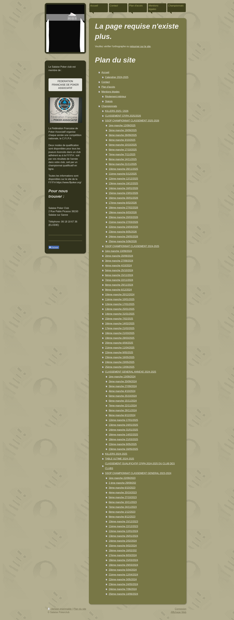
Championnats (109, 106)
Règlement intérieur (115, 96)
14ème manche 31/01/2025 (119, 314)
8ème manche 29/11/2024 (119, 285)
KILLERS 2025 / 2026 (116, 111)
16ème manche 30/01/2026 (123, 198)
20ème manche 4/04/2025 (119, 343)
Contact (105, 82)
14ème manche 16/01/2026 (123, 188)
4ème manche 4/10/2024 (118, 265)
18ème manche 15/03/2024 (123, 560)
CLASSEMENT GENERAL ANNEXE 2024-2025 (130, 372)
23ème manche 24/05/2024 (123, 584)
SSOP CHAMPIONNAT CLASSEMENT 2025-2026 (132, 120)
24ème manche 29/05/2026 (123, 236)
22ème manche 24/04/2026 (123, 227)
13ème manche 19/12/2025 (123, 183)
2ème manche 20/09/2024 (119, 256)
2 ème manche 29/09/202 (122, 483)
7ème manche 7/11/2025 (122, 154)
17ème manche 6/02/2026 (123, 202)
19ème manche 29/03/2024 (123, 565)
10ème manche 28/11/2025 (123, 169)
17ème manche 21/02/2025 (119, 328)
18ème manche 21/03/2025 (119, 333)
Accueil (105, 72)
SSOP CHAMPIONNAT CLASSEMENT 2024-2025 (132, 246)
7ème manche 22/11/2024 (119, 280)
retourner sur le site (140, 46)
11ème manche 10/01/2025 (119, 299)
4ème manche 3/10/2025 (122, 140)
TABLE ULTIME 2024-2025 (119, 458)
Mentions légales (110, 91)
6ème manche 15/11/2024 (119, 275)
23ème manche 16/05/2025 (119, 357)
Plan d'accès (108, 87)
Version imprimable (60, 609)
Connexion (180, 609)
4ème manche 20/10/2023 (123, 492)
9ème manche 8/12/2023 (122, 516)
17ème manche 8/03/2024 (123, 555)
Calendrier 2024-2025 (116, 77)
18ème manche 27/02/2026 (123, 207)
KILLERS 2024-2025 (116, 454)
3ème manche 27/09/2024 (119, 260)
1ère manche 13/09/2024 (118, 251)
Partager (53, 247)
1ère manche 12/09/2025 (122, 125)
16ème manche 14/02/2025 (119, 323)
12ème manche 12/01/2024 (123, 531)
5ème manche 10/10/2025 (123, 145)
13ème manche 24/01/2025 (123, 425)
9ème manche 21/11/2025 (123, 164)
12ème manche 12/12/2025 (123, 178)
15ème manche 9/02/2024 (123, 545)
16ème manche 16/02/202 (123, 550)
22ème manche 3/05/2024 (123, 579)
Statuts (109, 101)
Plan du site (80, 609)
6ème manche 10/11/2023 (123, 502)
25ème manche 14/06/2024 (123, 594)
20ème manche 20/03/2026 (123, 217)
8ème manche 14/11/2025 (123, 159)
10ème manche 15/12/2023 (123, 521)
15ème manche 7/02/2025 (119, 318)
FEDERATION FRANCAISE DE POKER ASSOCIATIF (65, 84)
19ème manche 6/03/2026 (123, 212)
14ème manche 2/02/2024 (123, 541)
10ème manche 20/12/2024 (119, 294)
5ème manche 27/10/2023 (123, 497)
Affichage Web (178, 612)
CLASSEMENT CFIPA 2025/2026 (123, 116)
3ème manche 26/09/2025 (123, 135)
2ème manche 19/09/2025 (123, 130)
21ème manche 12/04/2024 (123, 574)
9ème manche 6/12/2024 (118, 289)
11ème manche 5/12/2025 (123, 174)
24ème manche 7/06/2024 (123, 589)
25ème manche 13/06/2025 (119, 367)
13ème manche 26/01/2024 (123, 536)
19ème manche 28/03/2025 (119, 338)
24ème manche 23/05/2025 (119, 362)
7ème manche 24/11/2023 (123, 507)
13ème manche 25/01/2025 (119, 309)
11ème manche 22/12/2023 (123, 526)
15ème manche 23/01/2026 (123, 193)
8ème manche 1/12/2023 (122, 512)
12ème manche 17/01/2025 (119, 304)
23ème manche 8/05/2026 (123, 231)
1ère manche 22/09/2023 (122, 478)
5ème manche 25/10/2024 (119, 270)
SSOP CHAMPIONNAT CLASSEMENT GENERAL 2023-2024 (138, 473)
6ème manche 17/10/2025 (123, 149)
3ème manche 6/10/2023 (122, 487)
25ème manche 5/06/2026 (123, 241)
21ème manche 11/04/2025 (119, 347)
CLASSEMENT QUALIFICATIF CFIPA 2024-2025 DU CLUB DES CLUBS (140, 466)
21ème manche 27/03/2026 (123, 222)
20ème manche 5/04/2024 (123, 570)
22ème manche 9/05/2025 (119, 352)
